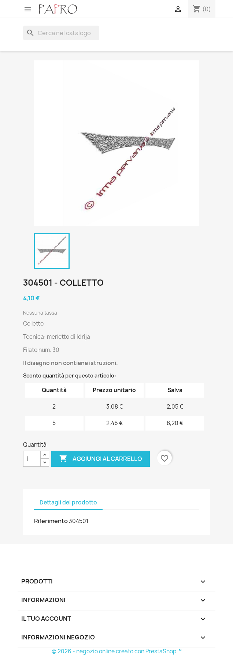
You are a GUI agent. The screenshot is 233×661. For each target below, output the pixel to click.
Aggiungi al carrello (100, 458)
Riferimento (51, 521)
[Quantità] (32, 459)
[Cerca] (61, 33)
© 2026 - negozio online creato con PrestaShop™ (117, 651)
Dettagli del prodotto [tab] (68, 502)
